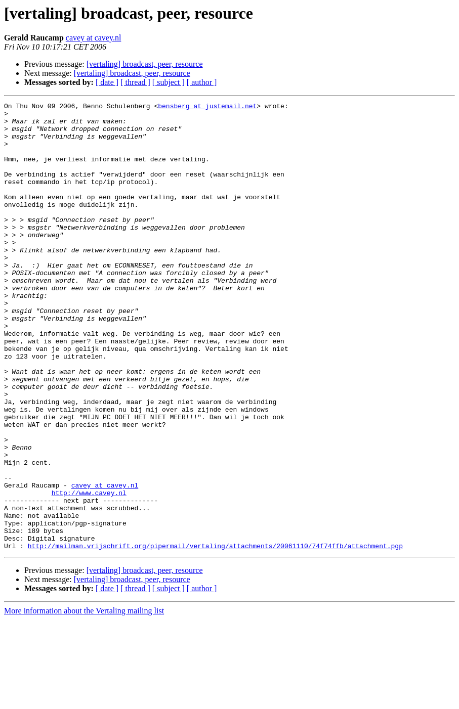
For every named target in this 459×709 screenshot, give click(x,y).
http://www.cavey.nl (89, 571)
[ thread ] (135, 82)
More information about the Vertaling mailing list (84, 700)
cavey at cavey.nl (93, 37)
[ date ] (107, 82)
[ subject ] (168, 82)
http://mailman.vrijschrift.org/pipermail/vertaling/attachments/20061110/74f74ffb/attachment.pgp (215, 635)
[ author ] (202, 82)
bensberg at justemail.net (207, 107)
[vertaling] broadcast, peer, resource (145, 64)
